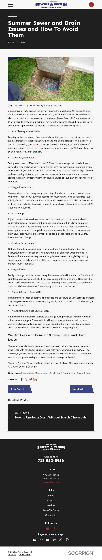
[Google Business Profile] (47, 528)
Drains (37, 131)
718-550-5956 (51, 460)
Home (51, 495)
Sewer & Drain (83, 373)
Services (51, 505)
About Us (51, 500)
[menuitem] (12, 555)
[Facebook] (54, 528)
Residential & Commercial (62, 373)
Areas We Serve (51, 510)
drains (36, 144)
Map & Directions (51, 482)
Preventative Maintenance (34, 373)
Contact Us (51, 515)
